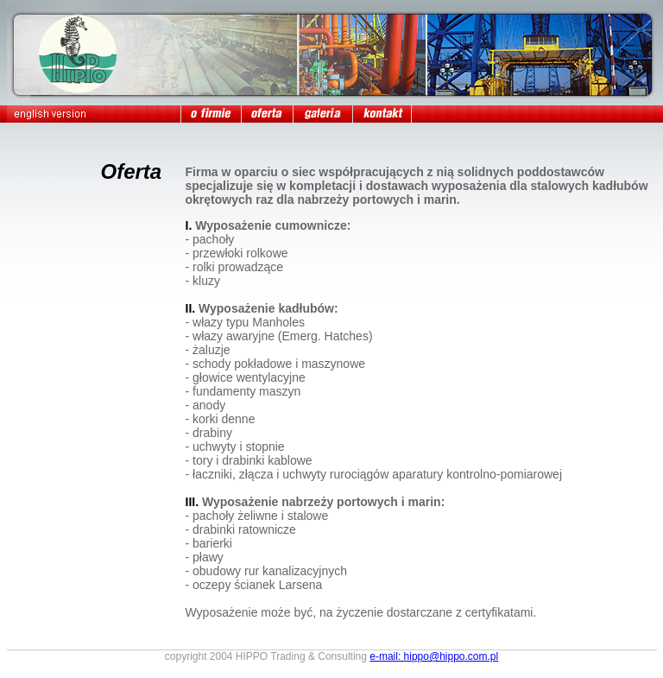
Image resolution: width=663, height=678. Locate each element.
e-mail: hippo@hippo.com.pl (433, 656)
